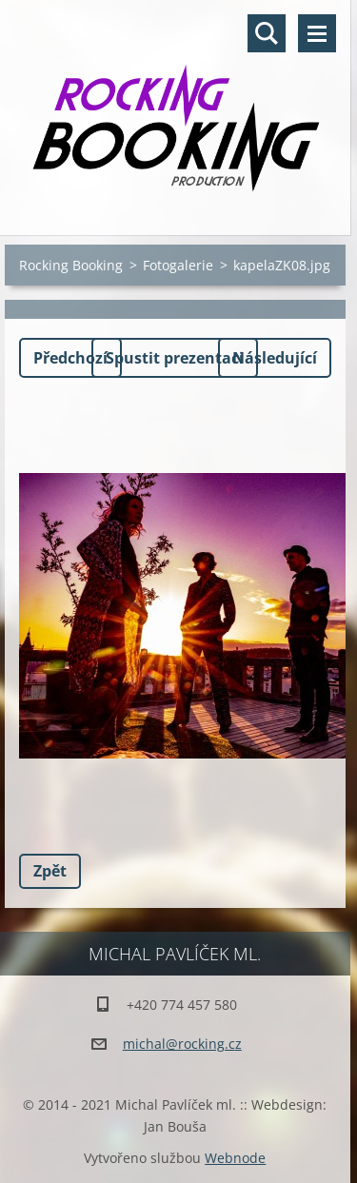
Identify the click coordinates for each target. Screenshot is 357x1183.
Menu (317, 33)
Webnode (235, 1158)
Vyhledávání (267, 33)
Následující (274, 357)
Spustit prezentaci (175, 357)
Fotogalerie (178, 265)
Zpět (50, 870)
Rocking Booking (71, 265)
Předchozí (70, 357)
